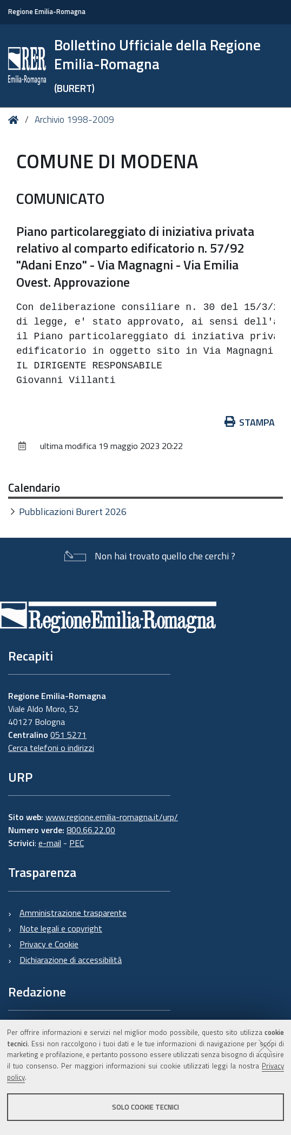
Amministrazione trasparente (73, 912)
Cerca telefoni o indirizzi (51, 747)
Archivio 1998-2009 (74, 120)
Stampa (249, 422)
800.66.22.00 (91, 829)
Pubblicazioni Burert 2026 (73, 511)
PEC (76, 842)
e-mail (49, 842)
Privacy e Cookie (48, 944)
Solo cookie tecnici (145, 1106)
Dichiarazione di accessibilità (70, 959)
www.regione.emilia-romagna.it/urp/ (111, 816)
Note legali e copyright (60, 928)
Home (15, 120)
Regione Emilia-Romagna (46, 11)
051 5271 (68, 734)
